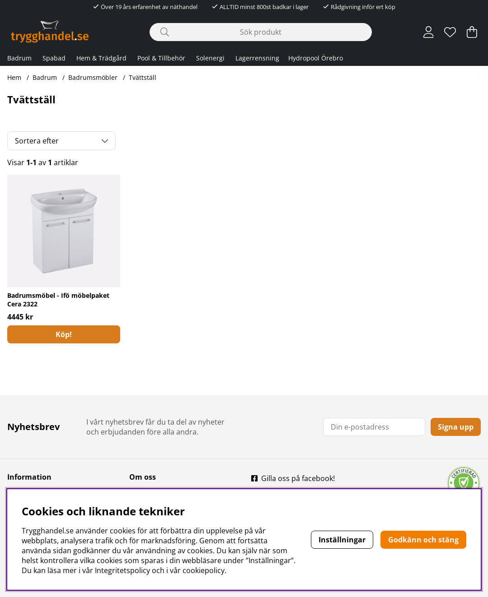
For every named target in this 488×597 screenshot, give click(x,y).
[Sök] (261, 32)
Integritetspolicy (122, 570)
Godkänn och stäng (423, 540)
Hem (14, 77)
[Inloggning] (428, 32)
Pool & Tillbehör (161, 58)
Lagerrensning (257, 58)
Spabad (54, 58)
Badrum (19, 58)
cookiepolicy (204, 570)
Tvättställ (142, 77)
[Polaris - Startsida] (49, 32)
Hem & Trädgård (101, 58)
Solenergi (210, 58)
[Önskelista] (450, 32)
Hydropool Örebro (315, 58)
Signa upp (456, 427)
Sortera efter (37, 141)
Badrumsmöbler (92, 77)
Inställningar (342, 540)
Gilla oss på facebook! (298, 478)
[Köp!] (63, 334)
